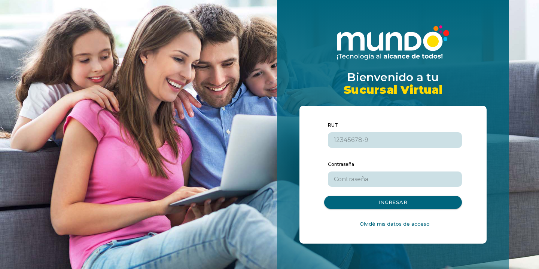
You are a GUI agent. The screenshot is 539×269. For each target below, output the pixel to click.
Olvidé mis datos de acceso (395, 224)
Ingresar (393, 202)
